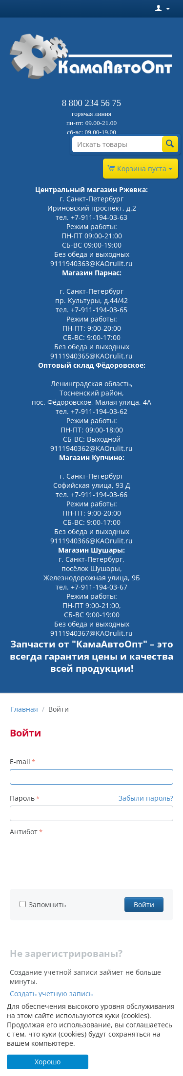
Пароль (22, 798)
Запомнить (43, 904)
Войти (144, 904)
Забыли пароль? (146, 798)
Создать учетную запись (51, 993)
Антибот (24, 831)
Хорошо (48, 1061)
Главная (24, 709)
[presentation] (84, 858)
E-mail (20, 761)
